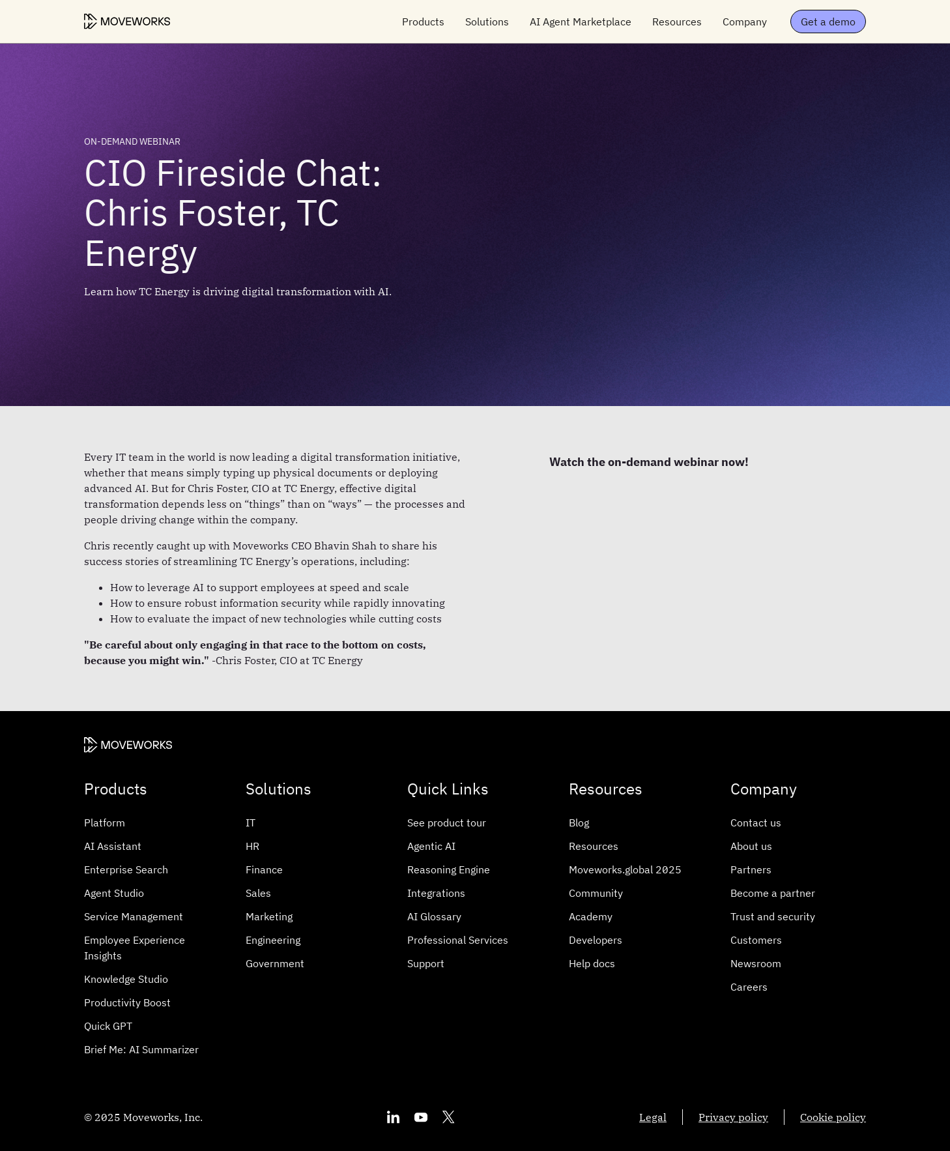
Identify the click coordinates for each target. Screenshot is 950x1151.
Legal (653, 1117)
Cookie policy (833, 1117)
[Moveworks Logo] (127, 21)
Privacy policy (733, 1117)
